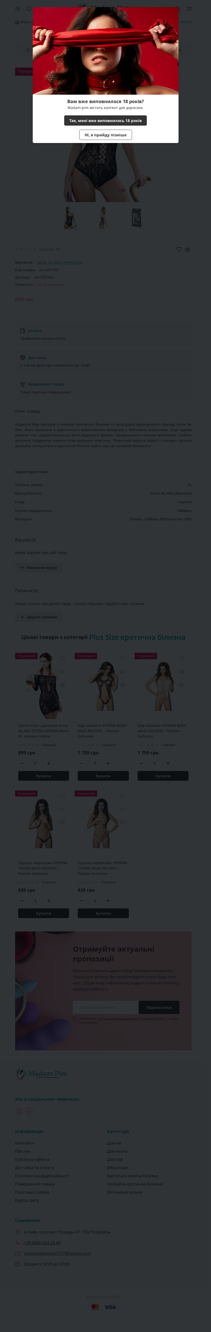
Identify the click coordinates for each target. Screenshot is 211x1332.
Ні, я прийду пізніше (106, 134)
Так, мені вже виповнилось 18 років (105, 120)
